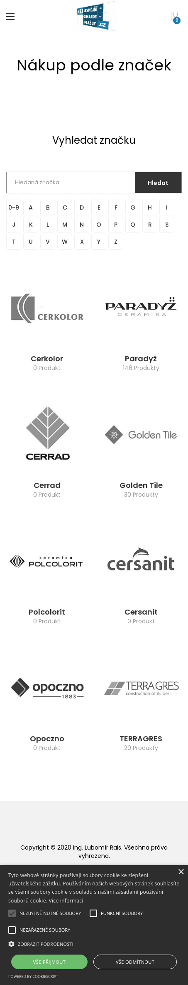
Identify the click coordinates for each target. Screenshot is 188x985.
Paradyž (141, 358)
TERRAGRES (141, 738)
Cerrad (47, 485)
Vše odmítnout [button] (135, 962)
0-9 (13, 207)
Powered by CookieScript (33, 976)
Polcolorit (47, 612)
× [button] (181, 872)
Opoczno (47, 738)
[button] (94, 944)
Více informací (66, 900)
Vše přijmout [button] (49, 962)
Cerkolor (47, 358)
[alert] (94, 925)
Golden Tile (141, 485)
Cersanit (141, 612)
